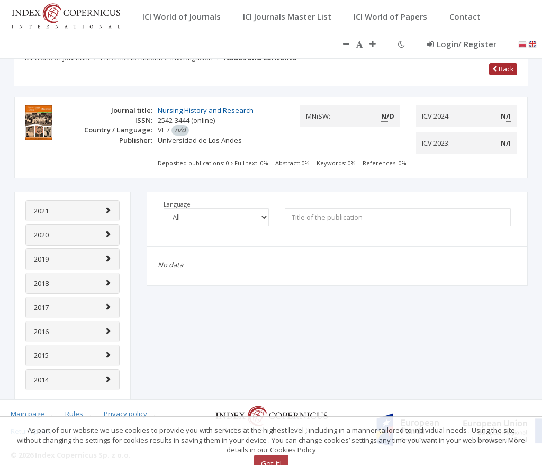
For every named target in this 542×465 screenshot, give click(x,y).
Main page (27, 413)
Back (503, 69)
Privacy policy (125, 413)
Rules (74, 413)
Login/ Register (461, 44)
